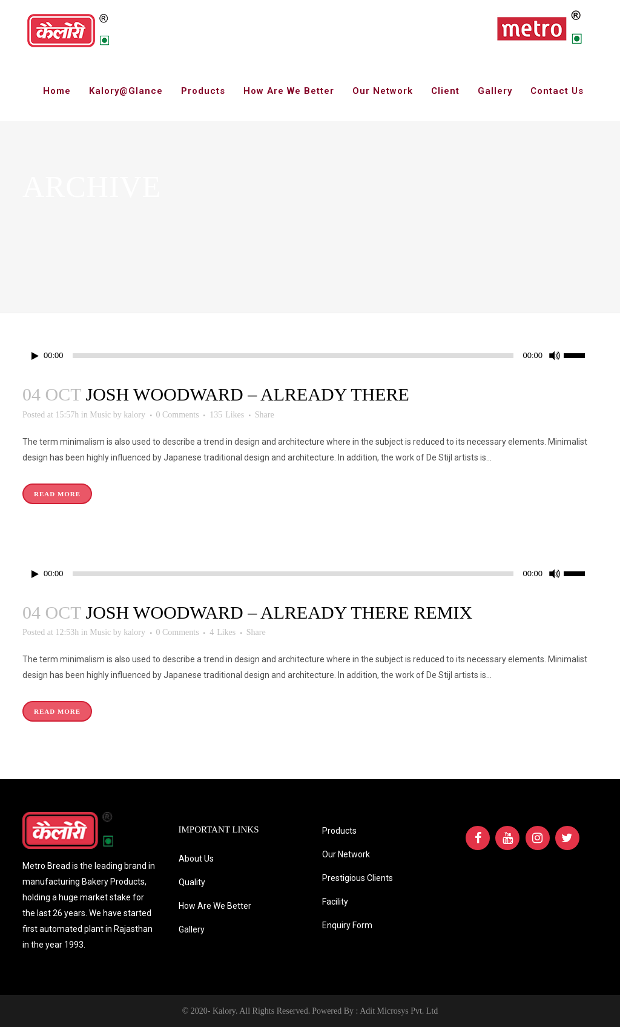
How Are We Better (215, 906)
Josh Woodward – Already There (247, 394)
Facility (335, 901)
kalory (134, 414)
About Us (196, 858)
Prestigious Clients (357, 878)
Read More (57, 493)
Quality (192, 882)
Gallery (192, 929)
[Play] (35, 356)
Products (339, 831)
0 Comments (177, 414)
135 (226, 415)
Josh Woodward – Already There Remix (278, 612)
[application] (310, 356)
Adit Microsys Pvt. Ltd (399, 1010)
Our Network (346, 854)
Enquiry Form (347, 925)
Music (100, 414)
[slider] (293, 355)
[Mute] (554, 356)
